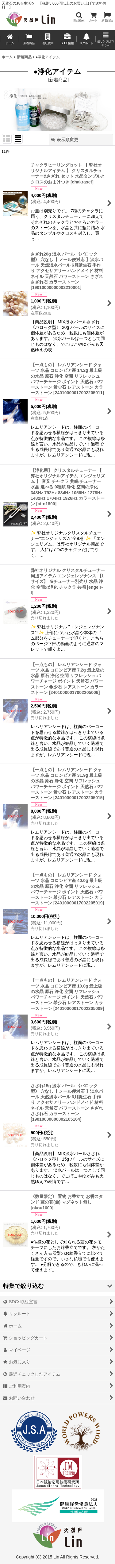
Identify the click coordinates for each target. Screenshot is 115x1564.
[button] (79, 17)
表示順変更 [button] (64, 139)
